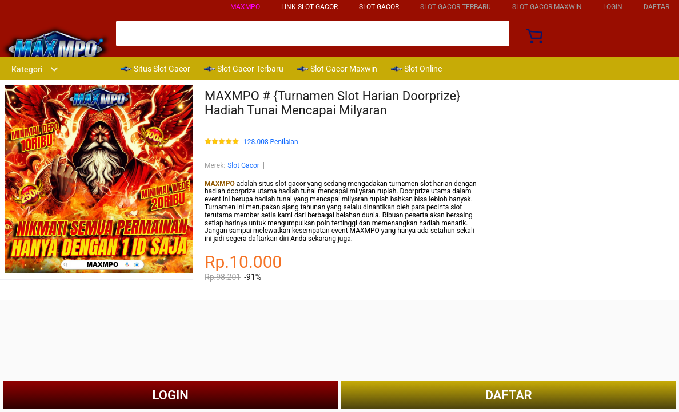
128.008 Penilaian (270, 142)
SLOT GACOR (379, 7)
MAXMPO (245, 7)
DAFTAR (656, 7)
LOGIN (612, 7)
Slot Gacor (243, 165)
